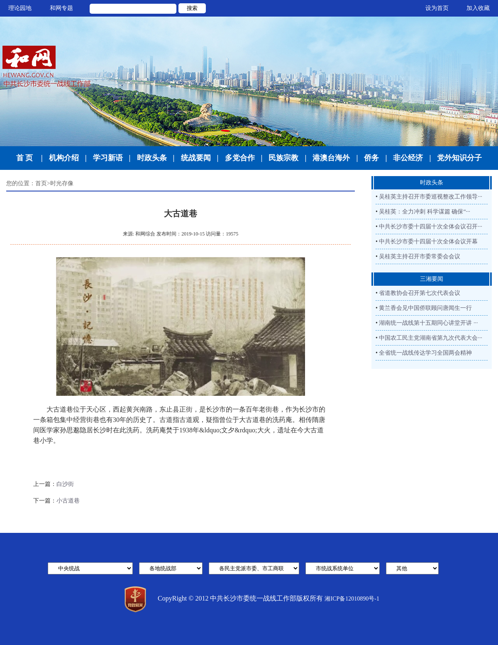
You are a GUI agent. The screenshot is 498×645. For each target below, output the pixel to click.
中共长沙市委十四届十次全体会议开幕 (428, 241)
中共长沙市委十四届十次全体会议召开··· (430, 226)
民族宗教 (283, 158)
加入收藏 (478, 8)
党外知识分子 (459, 158)
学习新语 (108, 158)
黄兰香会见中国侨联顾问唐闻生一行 (425, 308)
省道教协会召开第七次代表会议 (419, 293)
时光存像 (61, 183)
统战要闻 (196, 158)
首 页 (24, 158)
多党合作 (240, 158)
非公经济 (408, 158)
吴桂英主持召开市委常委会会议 (419, 256)
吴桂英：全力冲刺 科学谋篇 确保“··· (424, 211)
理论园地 (20, 8)
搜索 (192, 8)
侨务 (371, 158)
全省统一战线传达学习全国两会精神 (425, 353)
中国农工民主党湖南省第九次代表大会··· (430, 338)
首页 (41, 183)
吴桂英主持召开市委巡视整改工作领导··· (430, 197)
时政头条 (152, 158)
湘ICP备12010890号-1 (352, 599)
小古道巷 (68, 501)
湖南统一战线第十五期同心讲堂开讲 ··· (428, 323)
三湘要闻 (431, 279)
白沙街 (65, 484)
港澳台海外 (331, 158)
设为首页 (437, 8)
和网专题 (61, 8)
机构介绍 (64, 158)
